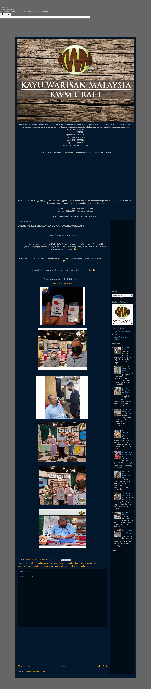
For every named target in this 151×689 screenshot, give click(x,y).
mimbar (42, 566)
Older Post (101, 666)
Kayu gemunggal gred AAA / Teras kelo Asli (127, 532)
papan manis (50, 566)
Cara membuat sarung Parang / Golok (127, 369)
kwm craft (99, 563)
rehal (71, 566)
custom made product (50, 563)
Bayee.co (116, 334)
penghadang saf (62, 566)
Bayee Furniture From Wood (122, 332)
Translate (124, 298)
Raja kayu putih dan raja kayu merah (127, 454)
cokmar (26, 563)
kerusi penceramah (78, 563)
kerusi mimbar (64, 563)
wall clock (84, 566)
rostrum (77, 566)
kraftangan (90, 563)
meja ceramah (23, 566)
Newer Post (24, 666)
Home (63, 666)
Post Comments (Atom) (37, 672)
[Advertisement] (62, 645)
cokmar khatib (35, 563)
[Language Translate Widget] (122, 295)
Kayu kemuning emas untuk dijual (126, 433)
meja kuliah (33, 566)
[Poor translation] (7, 14)
